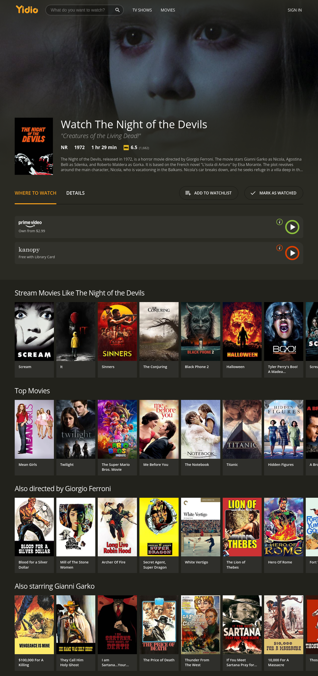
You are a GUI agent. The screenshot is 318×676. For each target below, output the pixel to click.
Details (75, 193)
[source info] (278, 222)
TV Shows (142, 10)
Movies (168, 10)
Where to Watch (35, 193)
